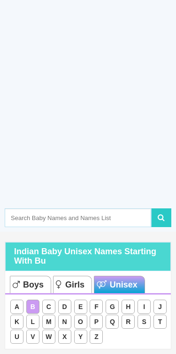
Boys (28, 284)
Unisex (117, 284)
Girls (70, 284)
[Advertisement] (88, 118)
